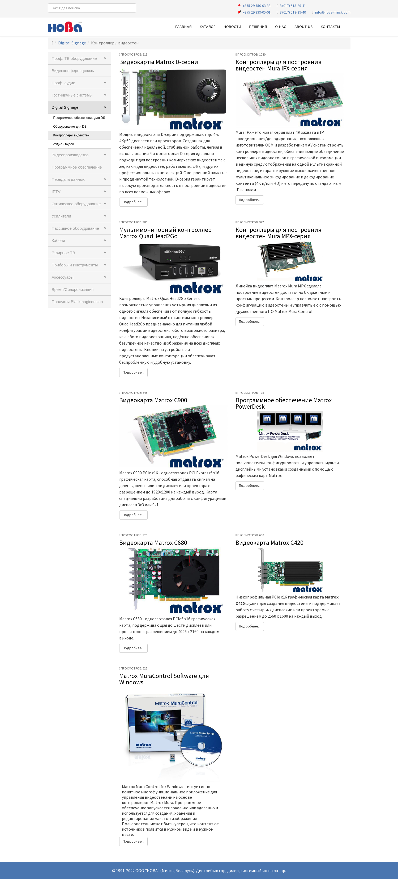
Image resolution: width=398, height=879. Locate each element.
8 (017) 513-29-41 (293, 5)
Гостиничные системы (72, 95)
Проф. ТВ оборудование (74, 58)
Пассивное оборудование (75, 228)
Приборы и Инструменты (75, 265)
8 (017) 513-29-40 (293, 12)
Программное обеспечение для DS (79, 118)
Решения (258, 27)
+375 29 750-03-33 (257, 5)
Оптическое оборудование (76, 204)
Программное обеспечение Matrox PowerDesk (284, 403)
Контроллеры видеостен (71, 135)
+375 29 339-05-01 (257, 12)
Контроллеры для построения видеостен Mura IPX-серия (279, 65)
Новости (232, 27)
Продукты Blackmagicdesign (77, 301)
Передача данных (68, 179)
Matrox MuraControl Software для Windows (164, 679)
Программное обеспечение (77, 167)
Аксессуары (63, 277)
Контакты (330, 27)
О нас (280, 27)
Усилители (61, 216)
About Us (303, 27)
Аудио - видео (63, 144)
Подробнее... (133, 201)
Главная (183, 27)
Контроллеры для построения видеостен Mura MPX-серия (279, 232)
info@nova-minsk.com (332, 12)
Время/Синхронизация (73, 289)
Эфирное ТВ (63, 252)
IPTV (56, 191)
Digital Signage (72, 42)
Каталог (208, 27)
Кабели (58, 240)
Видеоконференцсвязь (73, 70)
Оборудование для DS (70, 126)
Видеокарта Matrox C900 (153, 400)
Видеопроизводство (70, 155)
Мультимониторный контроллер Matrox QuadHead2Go (165, 232)
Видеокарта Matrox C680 (153, 542)
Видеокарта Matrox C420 (269, 542)
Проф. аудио (63, 83)
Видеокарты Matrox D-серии (158, 62)
